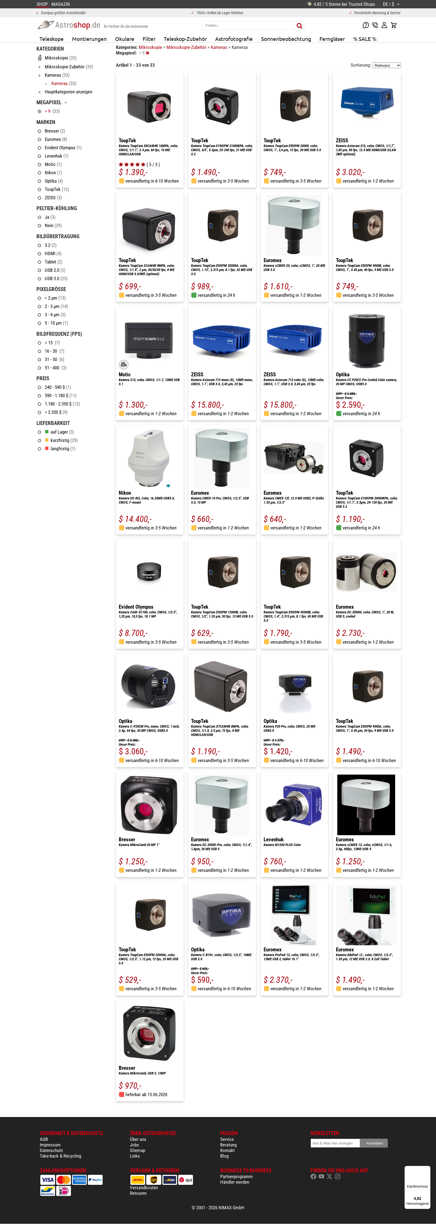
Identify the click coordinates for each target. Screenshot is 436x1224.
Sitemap (137, 1150)
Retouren (138, 1193)
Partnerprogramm (236, 1176)
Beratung (228, 1145)
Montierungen (89, 38)
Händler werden (234, 1182)
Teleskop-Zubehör (185, 38)
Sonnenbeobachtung (286, 38)
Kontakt (227, 1150)
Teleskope (51, 38)
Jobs (134, 1145)
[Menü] (427, 1169)
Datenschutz (51, 1150)
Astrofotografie (234, 38)
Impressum (50, 1145)
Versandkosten (144, 1187)
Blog (224, 1156)
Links (135, 1156)
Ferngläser (332, 38)
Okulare (124, 38)
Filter (149, 38)
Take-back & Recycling (60, 1156)
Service (227, 1139)
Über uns (138, 1139)
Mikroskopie (151, 47)
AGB (44, 1139)
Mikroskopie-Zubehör (187, 47)
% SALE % (364, 38)
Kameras (219, 47)
